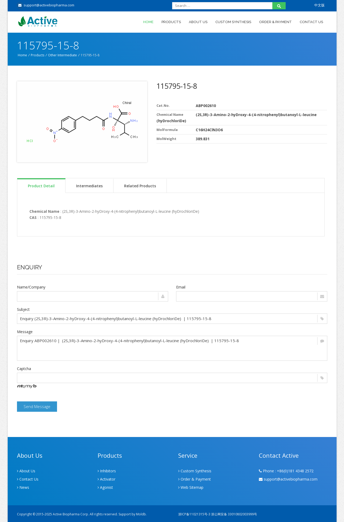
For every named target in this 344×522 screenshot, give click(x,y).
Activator (106, 479)
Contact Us (311, 22)
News (23, 487)
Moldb (141, 514)
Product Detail (41, 185)
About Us (198, 22)
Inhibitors (107, 470)
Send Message (37, 406)
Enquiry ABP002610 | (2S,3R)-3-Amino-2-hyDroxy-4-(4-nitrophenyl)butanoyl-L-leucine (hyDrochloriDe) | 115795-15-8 (172, 348)
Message (25, 331)
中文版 (319, 5)
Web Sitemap (190, 487)
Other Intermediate (62, 55)
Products (171, 22)
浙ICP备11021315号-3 (194, 514)
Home (148, 22)
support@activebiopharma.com (45, 5)
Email (180, 287)
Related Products (140, 185)
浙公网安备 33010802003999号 (234, 514)
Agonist (105, 487)
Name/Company (31, 287)
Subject (23, 309)
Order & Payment (275, 22)
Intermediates (89, 185)
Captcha (24, 368)
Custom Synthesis (233, 22)
